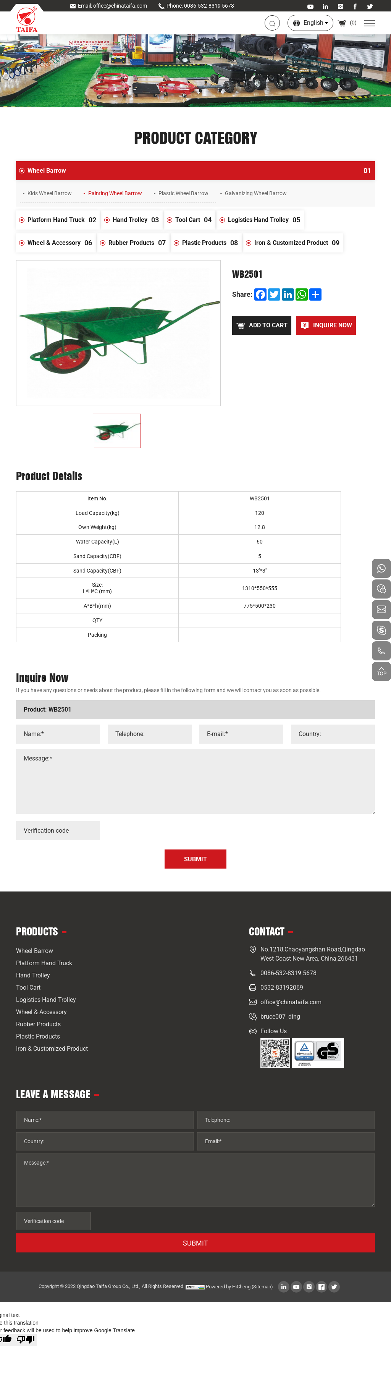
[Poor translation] (25, 1340)
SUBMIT (195, 1243)
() (347, 22)
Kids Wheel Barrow (49, 193)
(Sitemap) (262, 1286)
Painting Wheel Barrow (115, 193)
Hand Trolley (138, 220)
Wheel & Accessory (61, 242)
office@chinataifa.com (291, 1002)
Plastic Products (212, 242)
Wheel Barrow (201, 170)
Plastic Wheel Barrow (183, 193)
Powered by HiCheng (228, 1286)
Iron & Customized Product (298, 242)
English (313, 22)
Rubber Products (139, 242)
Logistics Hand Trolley (266, 220)
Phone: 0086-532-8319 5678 (196, 6)
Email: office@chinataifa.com (108, 6)
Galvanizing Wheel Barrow (256, 193)
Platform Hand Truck (63, 220)
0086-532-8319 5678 (288, 973)
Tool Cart (195, 220)
